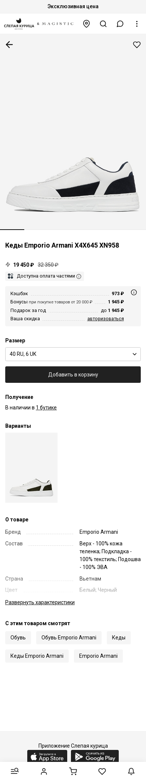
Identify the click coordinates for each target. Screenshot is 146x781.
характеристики (40, 602)
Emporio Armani (98, 656)
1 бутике (46, 408)
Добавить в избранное (137, 45)
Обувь (18, 638)
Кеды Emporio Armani (36, 656)
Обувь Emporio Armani (68, 638)
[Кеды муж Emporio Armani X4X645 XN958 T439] (31, 468)
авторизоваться (105, 318)
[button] (120, 24)
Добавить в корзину (73, 375)
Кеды (118, 638)
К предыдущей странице (9, 44)
